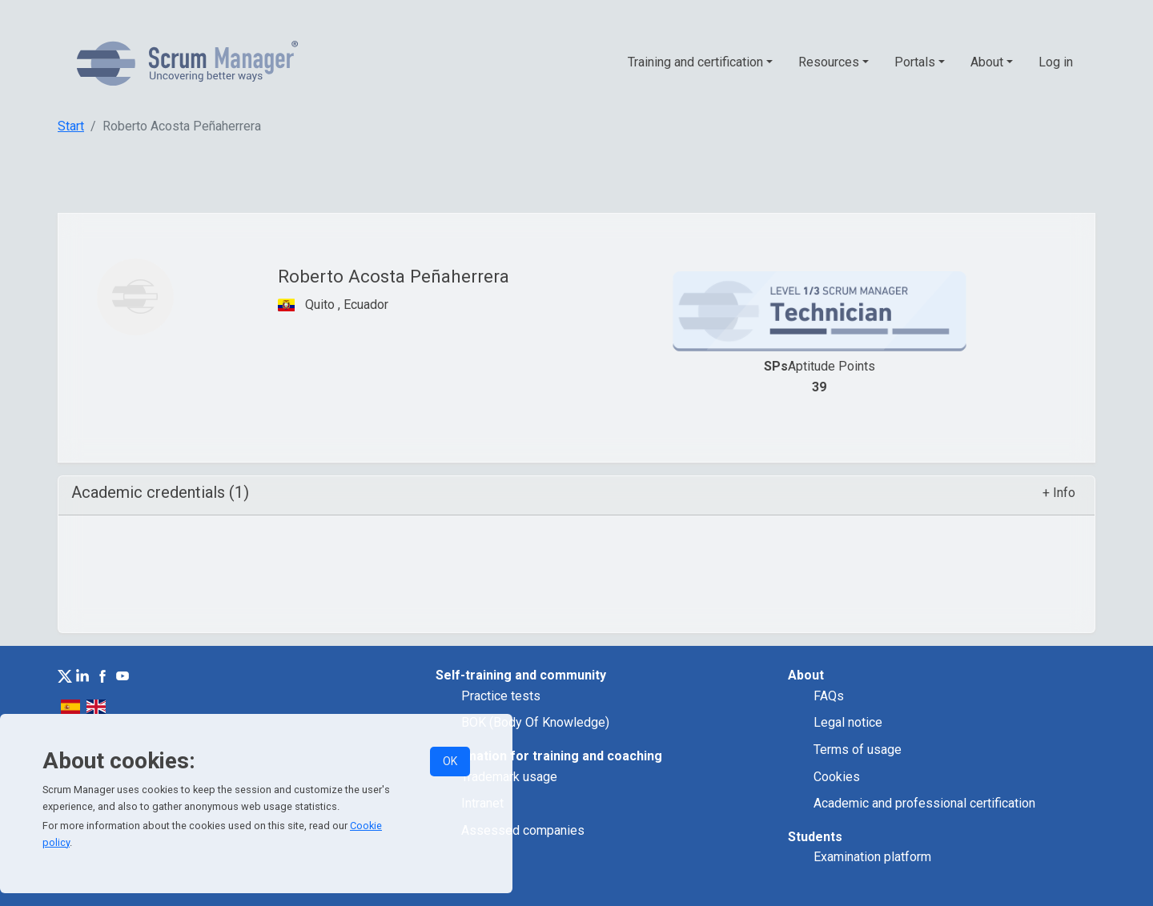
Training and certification (695, 62)
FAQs (829, 696)
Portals (914, 62)
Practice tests (500, 696)
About (986, 62)
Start (71, 126)
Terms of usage (858, 749)
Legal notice (848, 722)
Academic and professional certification (924, 803)
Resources (828, 62)
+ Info (1059, 492)
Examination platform (872, 856)
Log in (1056, 62)
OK (450, 761)
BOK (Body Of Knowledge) (535, 722)
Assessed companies (523, 830)
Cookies (837, 776)
